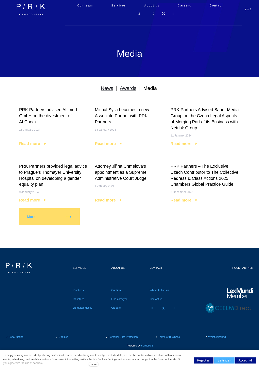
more (94, 364)
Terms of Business (169, 346)
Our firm (116, 299)
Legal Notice (16, 346)
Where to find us (159, 299)
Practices (78, 299)
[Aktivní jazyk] (248, 18)
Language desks (82, 317)
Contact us (156, 308)
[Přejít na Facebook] (152, 317)
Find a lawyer (119, 308)
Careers (116, 317)
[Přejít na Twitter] (163, 317)
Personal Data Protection (123, 346)
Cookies (63, 346)
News (105, 89)
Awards (128, 89)
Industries (78, 308)
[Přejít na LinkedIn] (174, 317)
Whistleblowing (217, 346)
